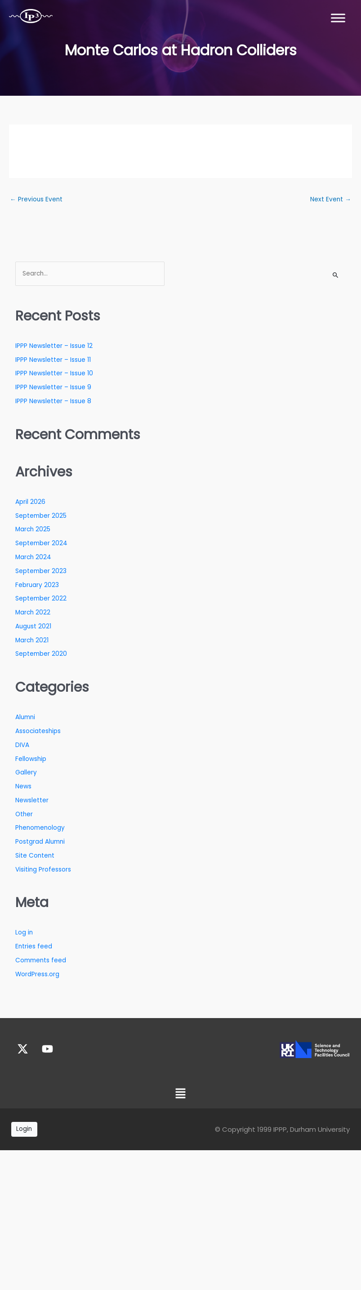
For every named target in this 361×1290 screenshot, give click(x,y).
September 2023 (41, 571)
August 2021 (33, 626)
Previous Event (36, 199)
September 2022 (41, 598)
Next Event (330, 199)
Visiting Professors (43, 869)
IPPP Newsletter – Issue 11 (53, 360)
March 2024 (33, 557)
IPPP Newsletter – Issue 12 (54, 346)
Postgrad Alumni (40, 841)
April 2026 (30, 502)
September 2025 (41, 516)
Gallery (26, 772)
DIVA (22, 745)
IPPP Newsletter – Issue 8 (53, 401)
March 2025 (32, 529)
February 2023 (37, 585)
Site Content (34, 855)
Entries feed (33, 946)
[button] (180, 1094)
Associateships (38, 731)
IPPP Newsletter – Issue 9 (53, 387)
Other (24, 814)
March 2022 (32, 612)
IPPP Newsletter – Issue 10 (54, 373)
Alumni (25, 717)
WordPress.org (37, 974)
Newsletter (32, 800)
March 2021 (32, 640)
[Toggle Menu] (338, 17)
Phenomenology (40, 827)
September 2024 (41, 543)
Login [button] (24, 1129)
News (23, 786)
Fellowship (30, 759)
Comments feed (40, 960)
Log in (24, 932)
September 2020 (41, 653)
